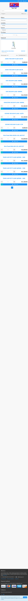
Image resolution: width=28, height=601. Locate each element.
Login (25, 1)
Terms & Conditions (10, 588)
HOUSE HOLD (4, 52)
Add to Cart (15, 93)
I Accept (25, 597)
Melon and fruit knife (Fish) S (8, 51)
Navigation (3, 13)
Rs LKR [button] (21, 1)
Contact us (17, 588)
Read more (5, 585)
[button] (18, 1)
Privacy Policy (3, 588)
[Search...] (13, 11)
